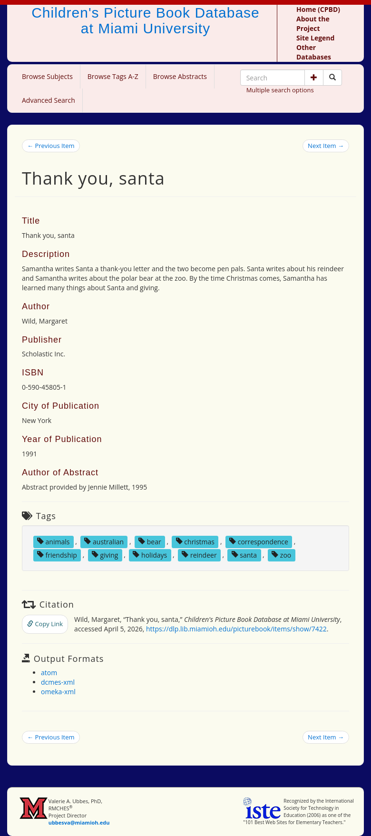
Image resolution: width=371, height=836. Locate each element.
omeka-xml (58, 691)
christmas (195, 541)
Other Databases (313, 52)
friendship (57, 554)
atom (49, 672)
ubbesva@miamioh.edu (79, 822)
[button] (313, 77)
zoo (281, 554)
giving (105, 554)
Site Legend (315, 37)
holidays (150, 554)
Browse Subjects (47, 76)
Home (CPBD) (318, 9)
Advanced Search (48, 100)
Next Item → (326, 145)
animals (53, 541)
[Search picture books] (332, 77)
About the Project (313, 23)
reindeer (199, 554)
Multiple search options (280, 90)
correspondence (258, 541)
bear (149, 541)
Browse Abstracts (180, 76)
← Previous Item (51, 145)
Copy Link (45, 624)
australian (104, 541)
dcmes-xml (58, 682)
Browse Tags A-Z (113, 76)
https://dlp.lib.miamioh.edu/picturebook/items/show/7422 (236, 628)
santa (244, 554)
